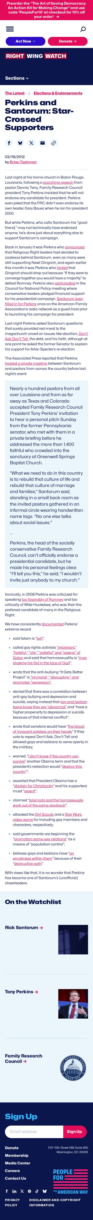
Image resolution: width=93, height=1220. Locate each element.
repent (29, 791)
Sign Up (74, 1131)
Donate (12, 1148)
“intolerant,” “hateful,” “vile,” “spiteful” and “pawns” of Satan (46, 652)
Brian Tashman (23, 162)
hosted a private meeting (26, 363)
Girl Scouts (44, 814)
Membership (17, 1155)
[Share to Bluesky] (20, 143)
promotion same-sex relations (40, 839)
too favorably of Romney (42, 599)
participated (65, 283)
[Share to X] (31, 143)
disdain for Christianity (33, 786)
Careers (12, 1171)
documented (53, 624)
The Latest (15, 93)
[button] (54, 143)
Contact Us (15, 1178)
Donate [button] (65, 41)
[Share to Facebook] (9, 143)
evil (39, 638)
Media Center (17, 1163)
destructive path (28, 863)
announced (75, 247)
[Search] (83, 29)
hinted (62, 268)
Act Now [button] (23, 41)
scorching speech (58, 182)
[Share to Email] (42, 143)
